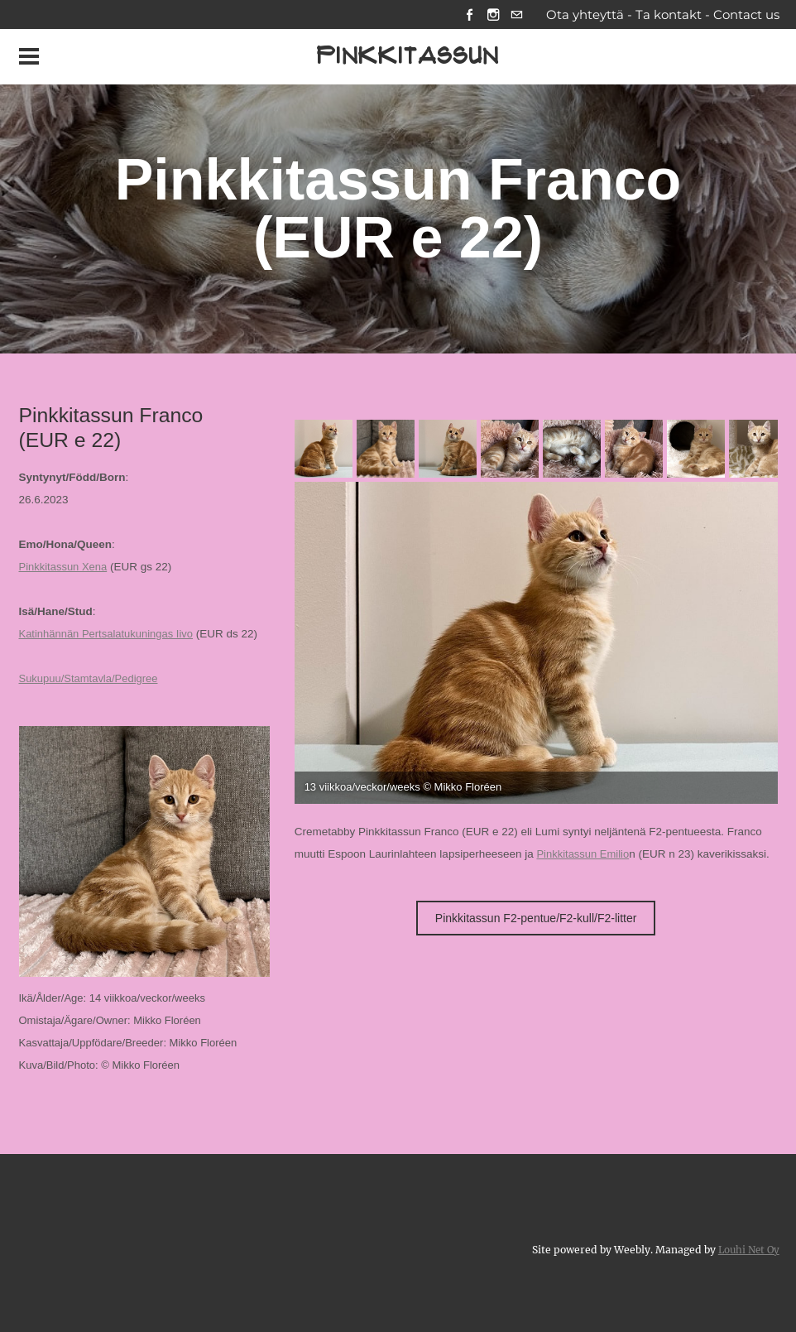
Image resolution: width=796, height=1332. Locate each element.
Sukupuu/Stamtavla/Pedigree (91, 680)
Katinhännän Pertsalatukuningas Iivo (109, 635)
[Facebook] (464, 15)
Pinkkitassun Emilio (584, 855)
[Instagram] (489, 15)
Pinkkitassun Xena (65, 568)
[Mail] (515, 15)
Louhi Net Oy (746, 1251)
